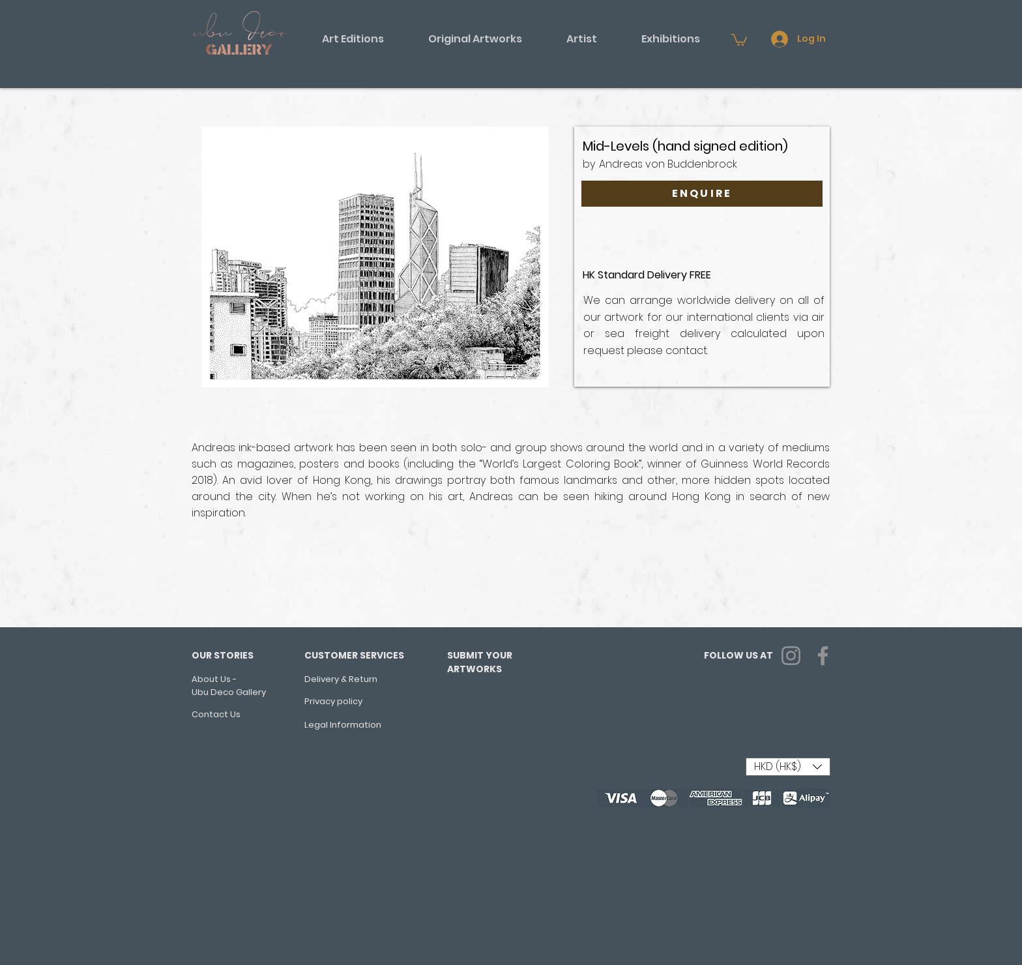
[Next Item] (536, 303)
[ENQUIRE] (702, 194)
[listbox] (788, 767)
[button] (352, 39)
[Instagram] (791, 655)
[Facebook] (823, 655)
